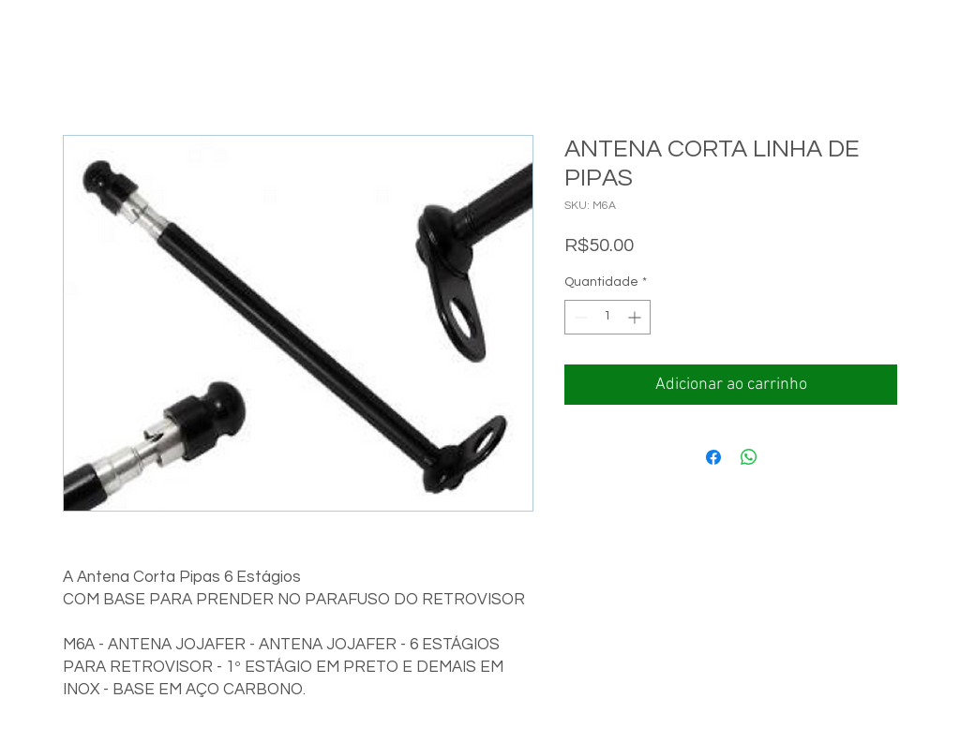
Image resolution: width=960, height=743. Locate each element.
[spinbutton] (607, 317)
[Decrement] (579, 317)
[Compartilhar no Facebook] (713, 457)
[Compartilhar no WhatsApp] (749, 457)
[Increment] (636, 317)
